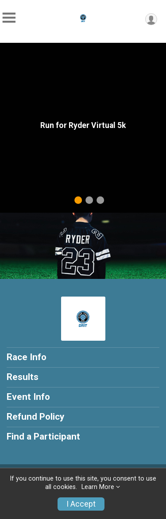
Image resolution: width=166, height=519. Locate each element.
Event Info (28, 396)
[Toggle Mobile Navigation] (9, 18)
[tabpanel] (83, 128)
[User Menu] (151, 19)
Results (23, 377)
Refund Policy (35, 416)
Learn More (97, 487)
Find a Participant (43, 436)
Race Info (26, 357)
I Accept (81, 504)
